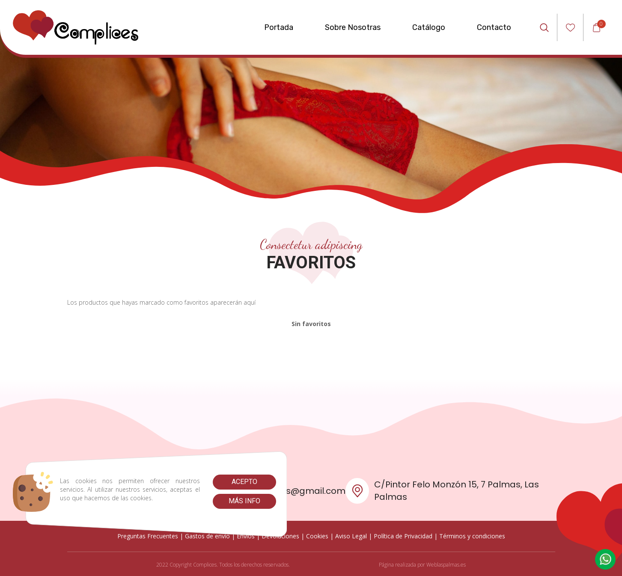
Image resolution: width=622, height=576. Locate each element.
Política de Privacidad (403, 536)
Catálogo (428, 27)
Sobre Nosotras (353, 27)
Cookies (317, 536)
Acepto (244, 482)
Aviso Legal (351, 536)
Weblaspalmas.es (446, 564)
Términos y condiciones (472, 536)
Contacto (494, 27)
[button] (605, 559)
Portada (278, 27)
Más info (244, 501)
